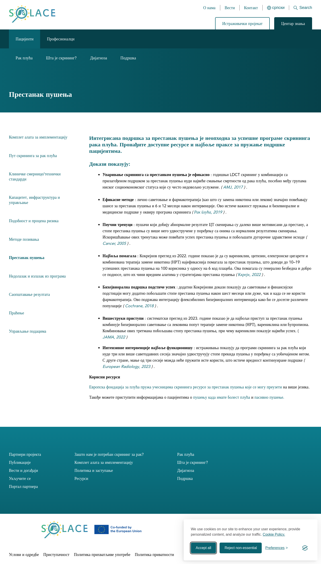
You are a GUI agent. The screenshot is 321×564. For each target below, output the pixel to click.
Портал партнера (23, 486)
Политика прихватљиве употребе (102, 554)
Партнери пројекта (25, 454)
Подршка (128, 57)
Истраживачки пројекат (242, 23)
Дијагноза (98, 57)
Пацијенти (24, 38)
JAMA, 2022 (114, 337)
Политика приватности (154, 554)
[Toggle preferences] (276, 548)
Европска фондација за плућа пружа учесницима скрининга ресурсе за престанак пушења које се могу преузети (185, 387)
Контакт (251, 7)
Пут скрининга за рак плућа (33, 155)
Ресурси (81, 478)
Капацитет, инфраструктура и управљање (34, 200)
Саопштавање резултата (29, 294)
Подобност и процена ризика (33, 220)
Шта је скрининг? (61, 57)
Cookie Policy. (274, 534)
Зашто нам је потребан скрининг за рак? (109, 454)
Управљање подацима (27, 331)
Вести (230, 7)
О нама (209, 7)
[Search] (300, 7)
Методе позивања (24, 239)
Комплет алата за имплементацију (38, 137)
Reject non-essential (240, 548)
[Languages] (276, 7)
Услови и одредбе (24, 554)
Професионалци (60, 38)
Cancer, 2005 (114, 243)
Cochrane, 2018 (139, 305)
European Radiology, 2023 (126, 366)
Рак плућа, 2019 (208, 212)
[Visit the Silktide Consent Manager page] (305, 548)
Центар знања (293, 23)
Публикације (20, 462)
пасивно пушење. (269, 397)
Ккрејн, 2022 (249, 274)
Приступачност (56, 554)
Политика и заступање (93, 470)
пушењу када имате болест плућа (221, 397)
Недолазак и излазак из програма (37, 276)
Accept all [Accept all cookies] (203, 548)
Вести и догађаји (23, 470)
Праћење (16, 312)
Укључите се (20, 478)
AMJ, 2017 (233, 187)
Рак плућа (24, 57)
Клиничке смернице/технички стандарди (35, 176)
